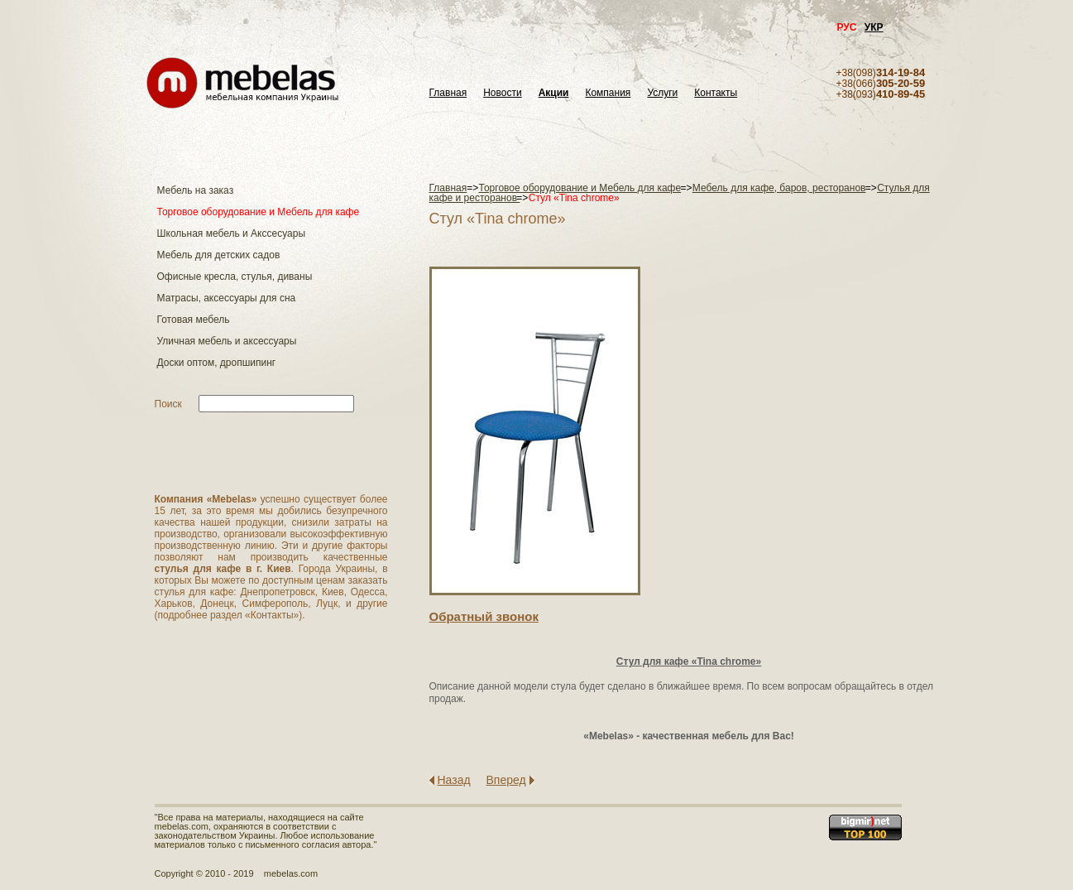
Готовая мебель (193, 319)
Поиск (168, 404)
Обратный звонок (484, 616)
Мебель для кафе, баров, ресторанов (779, 188)
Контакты (715, 93)
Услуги (662, 93)
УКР (874, 27)
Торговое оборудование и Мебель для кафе (258, 212)
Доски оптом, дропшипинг (216, 362)
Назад (454, 780)
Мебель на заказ (195, 190)
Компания (607, 93)
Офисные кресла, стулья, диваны (235, 276)
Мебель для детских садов (218, 255)
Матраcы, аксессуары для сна (226, 298)
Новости (502, 93)
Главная (448, 93)
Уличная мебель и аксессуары (227, 341)
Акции (554, 93)
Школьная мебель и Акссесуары (231, 233)
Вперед (506, 780)
